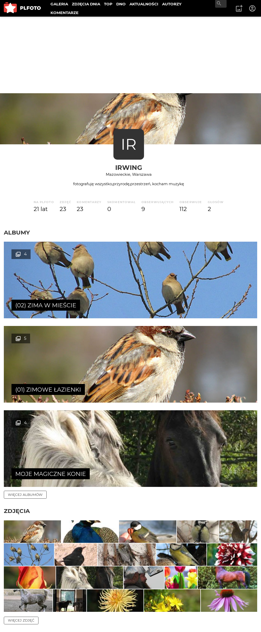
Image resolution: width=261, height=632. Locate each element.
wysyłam (243, 556)
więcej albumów (25, 326)
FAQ (74, 602)
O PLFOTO (18, 602)
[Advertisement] (130, 55)
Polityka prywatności (56, 619)
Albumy (17, 232)
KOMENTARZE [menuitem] (64, 12)
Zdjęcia (17, 342)
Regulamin (18, 619)
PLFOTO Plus (49, 602)
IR (128, 144)
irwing (128, 167)
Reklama (95, 602)
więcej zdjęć (21, 515)
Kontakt (16, 611)
